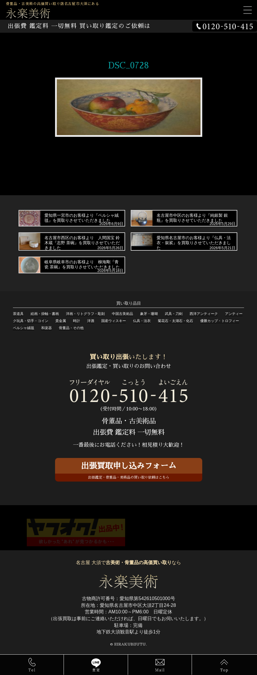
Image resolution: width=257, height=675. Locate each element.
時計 (76, 321)
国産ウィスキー (113, 321)
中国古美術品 (122, 314)
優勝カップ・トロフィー (219, 321)
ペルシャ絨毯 (23, 328)
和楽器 (46, 328)
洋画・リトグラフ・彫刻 (85, 314)
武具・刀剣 (174, 314)
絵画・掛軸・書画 (45, 314)
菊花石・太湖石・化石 (175, 321)
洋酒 (90, 321)
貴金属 (60, 321)
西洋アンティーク (204, 314)
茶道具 (18, 314)
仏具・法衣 (142, 321)
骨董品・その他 (71, 328)
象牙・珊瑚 (149, 314)
